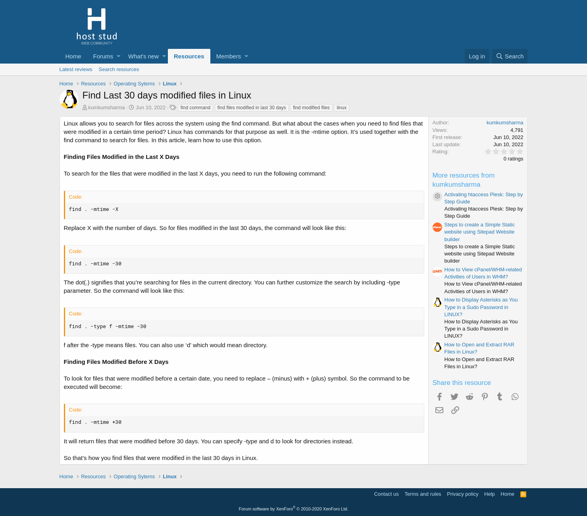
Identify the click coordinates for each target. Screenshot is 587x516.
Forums (103, 56)
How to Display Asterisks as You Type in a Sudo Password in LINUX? (481, 307)
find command (195, 107)
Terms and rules (422, 494)
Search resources (119, 69)
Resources (189, 56)
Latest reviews (76, 69)
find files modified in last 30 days (251, 107)
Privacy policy (462, 494)
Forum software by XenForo (293, 508)
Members (228, 56)
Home (73, 56)
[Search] (510, 56)
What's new (143, 56)
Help (489, 494)
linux (341, 107)
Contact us (386, 494)
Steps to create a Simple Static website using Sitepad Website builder (480, 232)
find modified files (311, 107)
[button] (118, 56)
